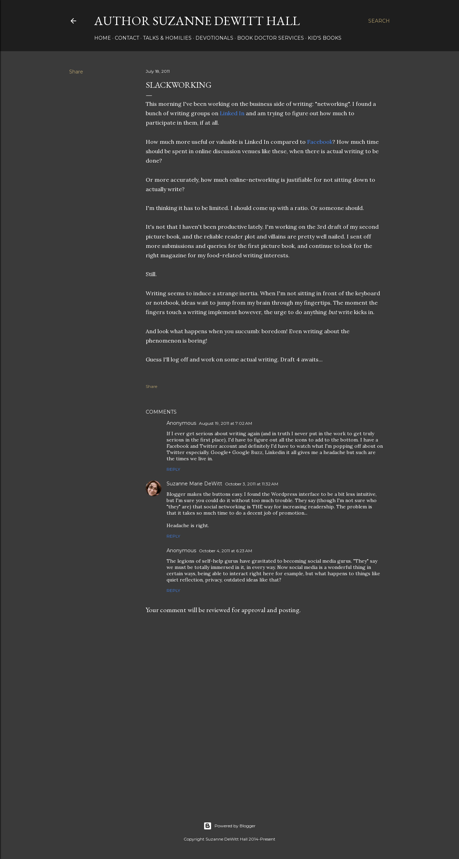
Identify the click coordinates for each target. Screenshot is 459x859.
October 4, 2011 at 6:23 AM (225, 550)
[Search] (379, 21)
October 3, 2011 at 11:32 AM (251, 483)
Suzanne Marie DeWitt (194, 484)
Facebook (319, 141)
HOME (102, 38)
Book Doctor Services (270, 38)
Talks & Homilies (167, 38)
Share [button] (76, 72)
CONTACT (127, 38)
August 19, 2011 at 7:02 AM (225, 423)
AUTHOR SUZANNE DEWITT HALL (197, 21)
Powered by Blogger (229, 826)
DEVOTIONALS (214, 38)
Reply (173, 469)
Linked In (233, 113)
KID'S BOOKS (324, 38)
